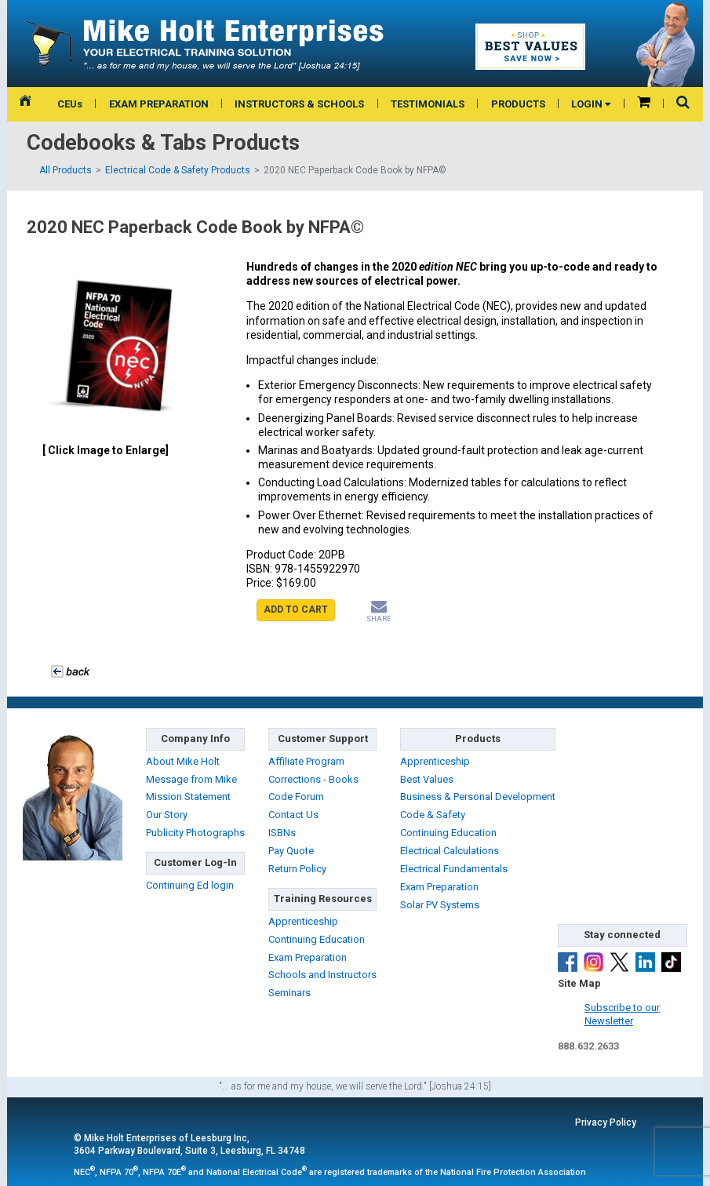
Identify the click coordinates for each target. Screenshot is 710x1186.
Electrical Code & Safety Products (177, 170)
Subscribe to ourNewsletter (622, 1014)
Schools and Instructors (322, 974)
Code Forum (296, 796)
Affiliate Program (306, 761)
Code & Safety (432, 814)
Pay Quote (291, 851)
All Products (65, 170)
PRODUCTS (518, 104)
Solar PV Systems (439, 905)
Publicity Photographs (195, 833)
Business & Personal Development (477, 796)
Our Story (167, 814)
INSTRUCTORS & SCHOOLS (299, 104)
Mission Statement (188, 796)
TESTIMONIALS (427, 104)
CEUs (69, 104)
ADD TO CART (296, 609)
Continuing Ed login (190, 885)
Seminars (289, 993)
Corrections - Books (313, 779)
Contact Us (293, 814)
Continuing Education (316, 939)
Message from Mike (191, 779)
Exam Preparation (307, 957)
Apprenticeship (303, 921)
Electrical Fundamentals (454, 869)
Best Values (426, 779)
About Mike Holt (183, 761)
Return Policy (297, 869)
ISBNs (282, 833)
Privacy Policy (605, 1122)
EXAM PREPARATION (159, 104)
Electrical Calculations (449, 851)
